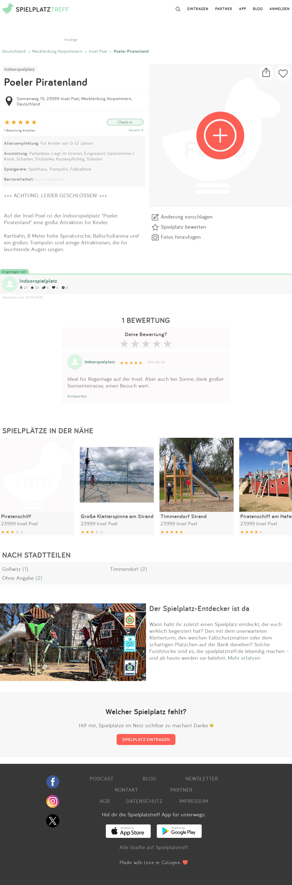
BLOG (258, 9)
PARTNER (223, 9)
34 (35, 287)
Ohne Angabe (18, 577)
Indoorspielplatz (19, 69)
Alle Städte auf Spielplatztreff (153, 847)
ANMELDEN (280, 9)
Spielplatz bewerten (183, 226)
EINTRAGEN (197, 9)
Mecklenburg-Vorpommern (57, 51)
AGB (105, 800)
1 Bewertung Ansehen (19, 130)
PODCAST (102, 778)
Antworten (77, 396)
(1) (25, 568)
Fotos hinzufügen (181, 236)
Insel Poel (98, 51)
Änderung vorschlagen (187, 216)
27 (23, 287)
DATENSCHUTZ (144, 800)
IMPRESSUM (193, 800)
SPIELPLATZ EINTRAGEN (146, 739)
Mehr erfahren (244, 657)
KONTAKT (126, 789)
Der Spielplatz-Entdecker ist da (199, 608)
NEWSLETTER (202, 778)
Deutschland (14, 51)
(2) (143, 568)
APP (242, 9)
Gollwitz (11, 568)
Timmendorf (124, 568)
